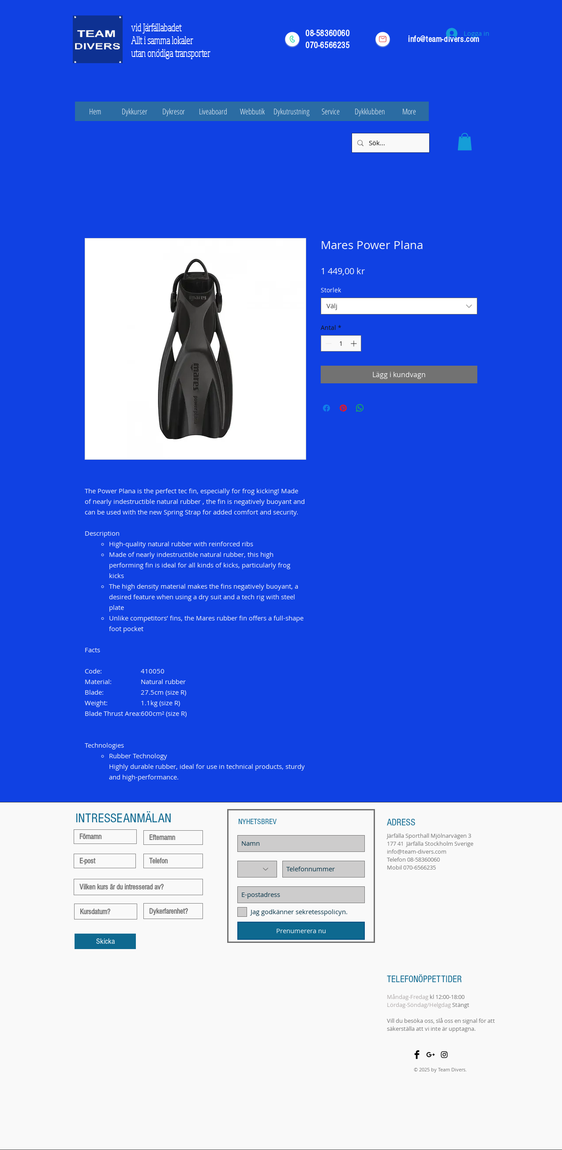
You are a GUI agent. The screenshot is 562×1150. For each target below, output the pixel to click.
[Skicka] (105, 941)
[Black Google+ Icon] (430, 1054)
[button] (464, 141)
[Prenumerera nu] (301, 931)
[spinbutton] (341, 343)
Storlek (331, 290)
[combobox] (399, 306)
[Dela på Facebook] (326, 408)
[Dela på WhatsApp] (360, 408)
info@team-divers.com (416, 851)
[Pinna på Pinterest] (343, 408)
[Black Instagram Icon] (444, 1054)
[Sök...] (390, 142)
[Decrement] (327, 343)
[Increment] (354, 343)
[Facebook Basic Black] (416, 1054)
